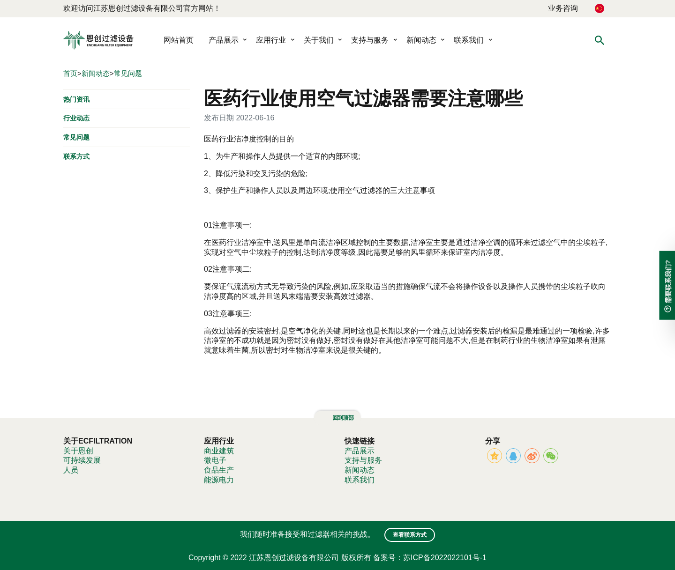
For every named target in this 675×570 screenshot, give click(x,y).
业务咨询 (563, 8)
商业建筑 (219, 451)
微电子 (215, 460)
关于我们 (319, 40)
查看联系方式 (410, 535)
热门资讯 (76, 99)
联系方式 (76, 156)
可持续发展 (82, 460)
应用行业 (271, 40)
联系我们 (469, 40)
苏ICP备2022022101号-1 (445, 558)
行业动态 (76, 117)
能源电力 (219, 480)
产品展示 (224, 40)
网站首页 (179, 40)
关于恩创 (78, 451)
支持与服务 (370, 40)
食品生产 (219, 470)
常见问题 (128, 73)
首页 (70, 73)
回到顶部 (337, 418)
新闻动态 (421, 40)
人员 (70, 470)
